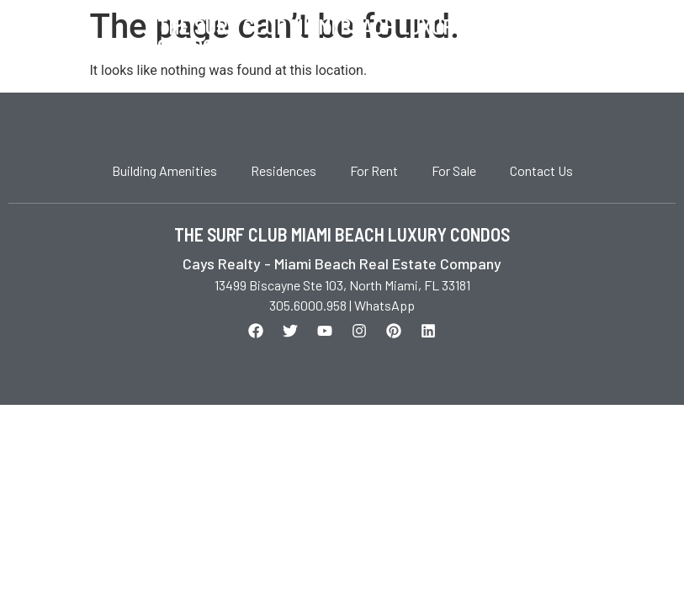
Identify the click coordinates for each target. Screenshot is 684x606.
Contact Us (541, 170)
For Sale (454, 170)
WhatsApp (384, 305)
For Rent (374, 170)
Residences (283, 170)
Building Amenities (164, 170)
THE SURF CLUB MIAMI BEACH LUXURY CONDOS (342, 234)
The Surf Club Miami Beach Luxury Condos (310, 36)
